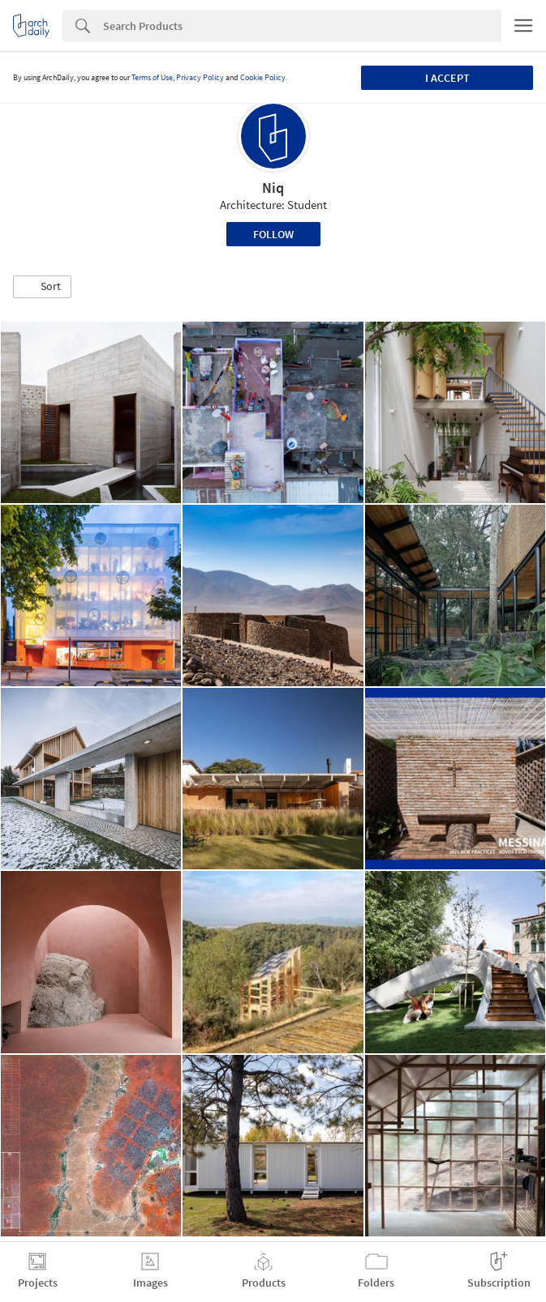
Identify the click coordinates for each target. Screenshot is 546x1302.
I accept (447, 77)
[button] (42, 286)
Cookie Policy (263, 77)
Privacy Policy (200, 77)
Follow (273, 234)
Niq (273, 187)
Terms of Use (152, 77)
